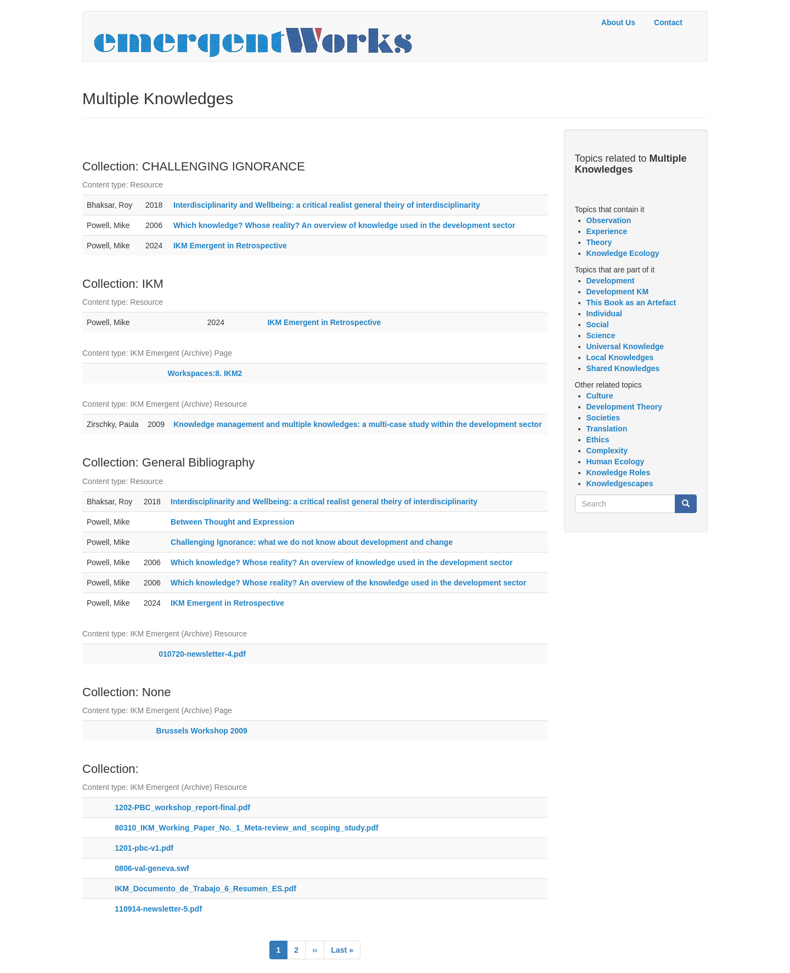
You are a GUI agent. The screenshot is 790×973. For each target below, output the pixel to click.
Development (610, 280)
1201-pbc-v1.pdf (144, 848)
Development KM (617, 291)
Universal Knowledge (625, 346)
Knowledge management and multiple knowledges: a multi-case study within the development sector (357, 424)
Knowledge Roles (618, 472)
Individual (604, 313)
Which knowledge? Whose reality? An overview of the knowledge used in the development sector (348, 582)
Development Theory (624, 406)
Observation (608, 220)
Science (601, 335)
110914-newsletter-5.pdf (158, 908)
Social (597, 324)
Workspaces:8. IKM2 (204, 373)
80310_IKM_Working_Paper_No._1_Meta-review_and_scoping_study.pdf (246, 827)
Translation (607, 428)
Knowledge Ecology (622, 253)
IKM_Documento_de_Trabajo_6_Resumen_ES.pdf (205, 888)
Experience (607, 231)
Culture (599, 395)
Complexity (607, 450)
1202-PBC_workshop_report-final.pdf (182, 807)
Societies (603, 417)
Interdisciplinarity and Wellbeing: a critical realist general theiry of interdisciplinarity (326, 205)
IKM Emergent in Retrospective (230, 245)
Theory (599, 242)
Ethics (598, 439)
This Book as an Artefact (631, 302)
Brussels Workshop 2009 (201, 730)
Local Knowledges (620, 357)
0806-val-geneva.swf (152, 868)
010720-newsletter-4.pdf (202, 654)
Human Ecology (615, 461)
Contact (668, 22)
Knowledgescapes (619, 483)
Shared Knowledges (623, 368)
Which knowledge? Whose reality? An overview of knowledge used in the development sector (344, 225)
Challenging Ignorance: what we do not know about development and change (312, 542)
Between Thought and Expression (233, 521)
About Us (618, 22)
